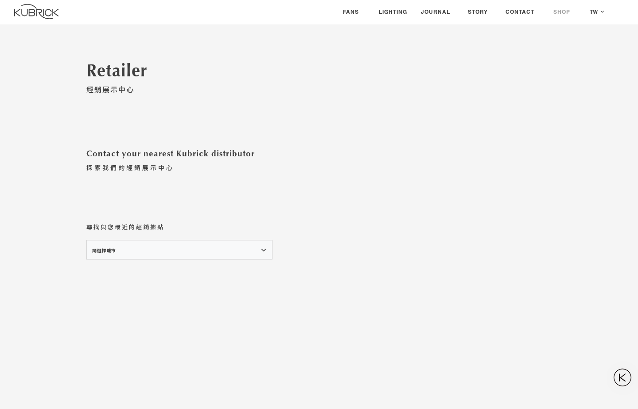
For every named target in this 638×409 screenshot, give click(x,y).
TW (594, 11)
